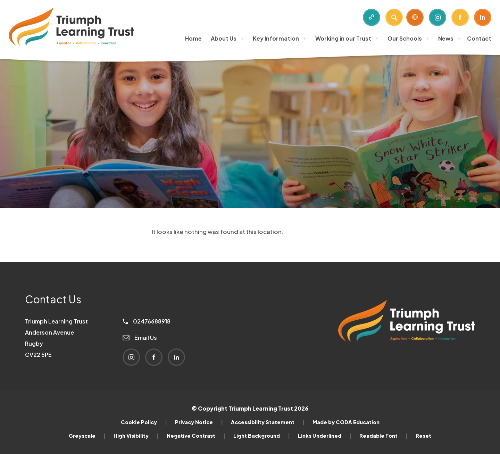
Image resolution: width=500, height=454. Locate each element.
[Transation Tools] (415, 17)
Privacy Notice (199, 422)
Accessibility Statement (268, 422)
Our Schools (408, 38)
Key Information (279, 38)
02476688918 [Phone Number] (146, 321)
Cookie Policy (144, 422)
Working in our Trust (346, 38)
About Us (227, 38)
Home (193, 38)
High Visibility (136, 435)
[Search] (394, 17)
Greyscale (87, 435)
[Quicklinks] (371, 17)
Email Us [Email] (140, 337)
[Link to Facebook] (460, 17)
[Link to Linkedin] (482, 17)
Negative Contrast (196, 435)
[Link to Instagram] (437, 17)
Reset (423, 435)
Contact (479, 38)
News (449, 38)
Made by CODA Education (346, 422)
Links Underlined (324, 435)
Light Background (261, 435)
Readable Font (383, 435)
